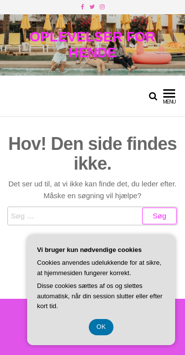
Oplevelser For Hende (92, 44)
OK (101, 326)
